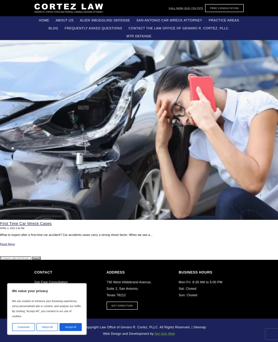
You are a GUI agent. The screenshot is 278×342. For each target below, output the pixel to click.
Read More (7, 244)
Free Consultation (224, 8)
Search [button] (36, 258)
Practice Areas (224, 20)
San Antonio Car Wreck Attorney (169, 20)
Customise (24, 327)
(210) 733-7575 (186, 8)
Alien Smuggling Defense (105, 20)
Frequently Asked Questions (93, 28)
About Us (65, 20)
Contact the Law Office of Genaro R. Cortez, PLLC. (179, 28)
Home (44, 20)
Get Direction (122, 305)
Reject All (47, 327)
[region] (47, 309)
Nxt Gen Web (165, 334)
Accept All (70, 327)
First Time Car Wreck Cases (26, 223)
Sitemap (199, 327)
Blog (53, 28)
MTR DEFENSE (139, 36)
